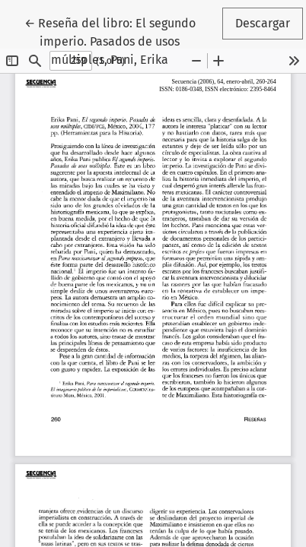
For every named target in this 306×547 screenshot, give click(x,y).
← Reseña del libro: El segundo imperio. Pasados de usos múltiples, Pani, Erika (120, 40)
